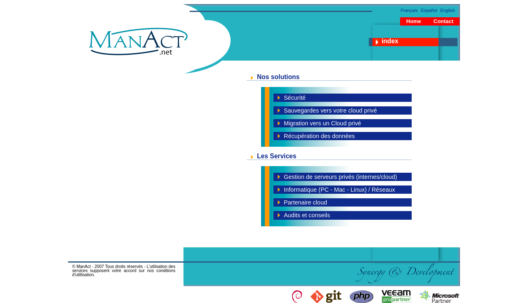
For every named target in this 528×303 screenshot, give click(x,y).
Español (429, 10)
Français (409, 10)
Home (413, 21)
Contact (443, 21)
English (448, 10)
